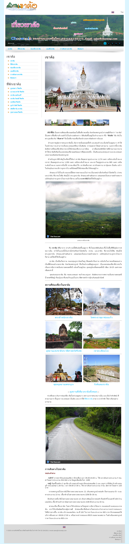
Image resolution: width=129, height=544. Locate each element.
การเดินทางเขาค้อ (66, 49)
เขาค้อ (10, 49)
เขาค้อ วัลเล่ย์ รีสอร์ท (17, 98)
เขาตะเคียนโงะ (101, 351)
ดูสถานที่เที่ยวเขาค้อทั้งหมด (83, 391)
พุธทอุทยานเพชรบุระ (64, 384)
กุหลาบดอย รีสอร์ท (16, 112)
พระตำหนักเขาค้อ (64, 317)
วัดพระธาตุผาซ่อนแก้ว (101, 317)
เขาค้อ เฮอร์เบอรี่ (15, 95)
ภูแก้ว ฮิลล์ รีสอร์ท (16, 105)
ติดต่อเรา (81, 49)
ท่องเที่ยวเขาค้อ (35, 49)
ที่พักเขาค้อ (21, 49)
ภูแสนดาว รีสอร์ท (16, 88)
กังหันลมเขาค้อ (101, 384)
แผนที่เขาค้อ (50, 49)
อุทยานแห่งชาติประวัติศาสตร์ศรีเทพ (64, 351)
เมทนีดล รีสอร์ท (15, 102)
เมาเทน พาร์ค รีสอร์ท (17, 92)
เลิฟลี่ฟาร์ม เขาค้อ (16, 109)
